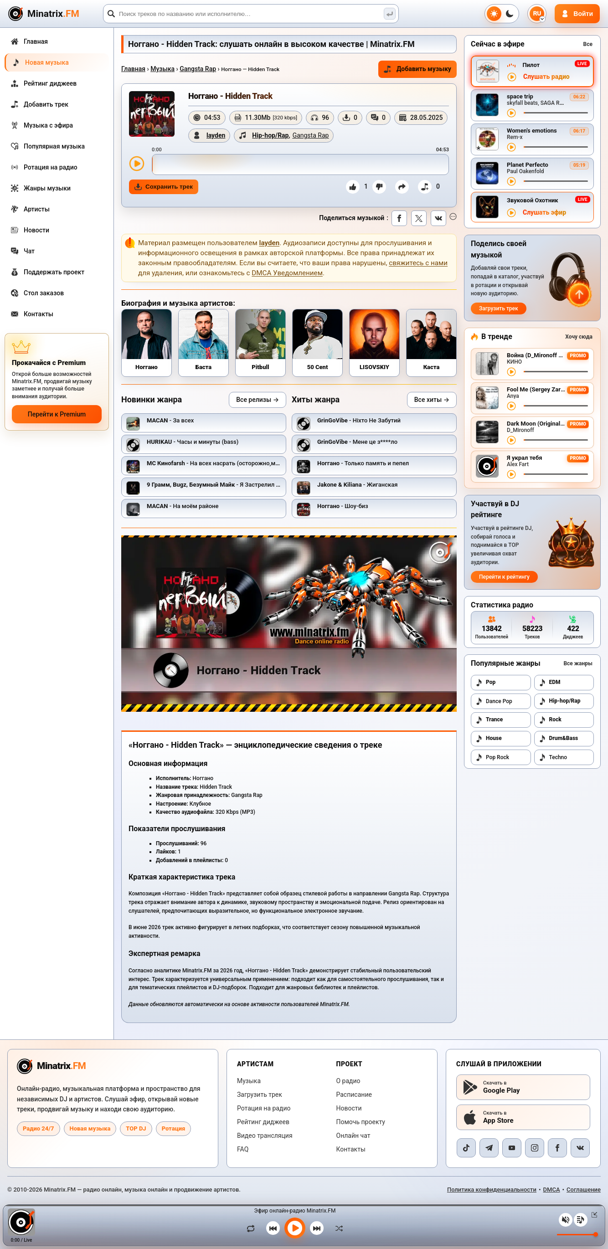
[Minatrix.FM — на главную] (54, 13)
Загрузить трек (498, 308)
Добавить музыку (417, 69)
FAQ (242, 1149)
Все (588, 44)
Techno (553, 757)
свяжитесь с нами (418, 263)
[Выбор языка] (536, 13)
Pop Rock (492, 757)
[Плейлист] (580, 1220)
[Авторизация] (577, 13)
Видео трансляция (265, 1135)
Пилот (531, 65)
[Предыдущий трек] (273, 1228)
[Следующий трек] (317, 1228)
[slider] (300, 164)
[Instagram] (534, 1147)
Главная (133, 68)
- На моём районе (182, 506)
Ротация (173, 1128)
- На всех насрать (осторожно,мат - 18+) (223, 463)
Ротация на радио (264, 1108)
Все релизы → (257, 399)
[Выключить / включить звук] (565, 1220)
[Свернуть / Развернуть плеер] (592, 1214)
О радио (348, 1081)
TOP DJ (136, 1128)
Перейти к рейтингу (504, 577)
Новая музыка (90, 1128)
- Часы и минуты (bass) (192, 441)
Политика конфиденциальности (491, 1189)
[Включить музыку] (294, 1228)
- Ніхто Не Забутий (359, 420)
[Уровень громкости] (577, 1234)
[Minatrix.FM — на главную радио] (51, 1066)
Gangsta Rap (198, 68)
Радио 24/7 (38, 1128)
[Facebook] (557, 1147)
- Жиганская (357, 484)
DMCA (551, 1189)
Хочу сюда (579, 337)
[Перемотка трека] (556, 112)
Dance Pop (493, 701)
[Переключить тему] (501, 13)
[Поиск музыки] (390, 14)
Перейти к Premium (57, 414)
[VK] (580, 1147)
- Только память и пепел (363, 463)
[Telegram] (489, 1147)
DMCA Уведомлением (287, 273)
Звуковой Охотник (532, 200)
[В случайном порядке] (336, 1228)
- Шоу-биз (342, 506)
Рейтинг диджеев (263, 1122)
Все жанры (578, 663)
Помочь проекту (360, 1122)
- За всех (170, 420)
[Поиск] (251, 13)
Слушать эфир (544, 212)
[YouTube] (511, 1147)
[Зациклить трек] (253, 1228)
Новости (349, 1108)
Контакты (351, 1149)
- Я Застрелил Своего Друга (230, 484)
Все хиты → (431, 399)
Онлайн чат (353, 1135)
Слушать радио (546, 76)
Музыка (162, 68)
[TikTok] (466, 1147)
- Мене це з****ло (357, 441)
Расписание (354, 1094)
